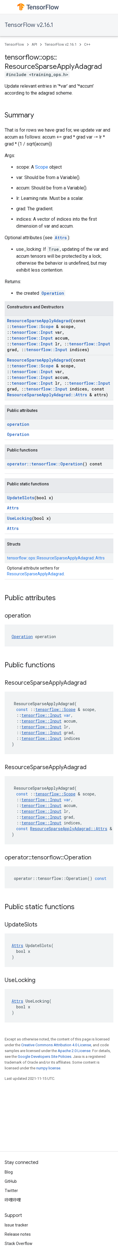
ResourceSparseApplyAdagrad (39, 320)
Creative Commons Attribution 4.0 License (56, 1045)
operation (18, 424)
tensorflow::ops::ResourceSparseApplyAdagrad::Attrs (56, 558)
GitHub (11, 1181)
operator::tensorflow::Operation (45, 464)
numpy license (48, 1068)
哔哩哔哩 (13, 1200)
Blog (9, 1172)
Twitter (11, 1190)
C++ (87, 44)
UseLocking (19, 518)
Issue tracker (16, 1225)
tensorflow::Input (32, 332)
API (34, 44)
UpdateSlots (20, 497)
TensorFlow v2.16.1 (29, 25)
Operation (52, 293)
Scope (41, 167)
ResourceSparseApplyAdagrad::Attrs (47, 394)
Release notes (18, 1234)
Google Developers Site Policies (44, 1056)
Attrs (61, 237)
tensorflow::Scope (33, 326)
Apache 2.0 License (74, 1051)
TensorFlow (14, 44)
